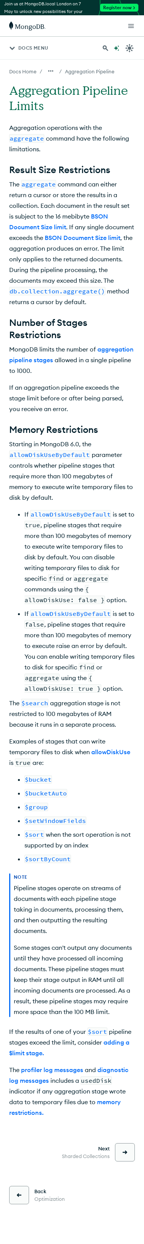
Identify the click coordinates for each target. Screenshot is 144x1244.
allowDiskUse (110, 752)
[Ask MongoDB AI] (116, 48)
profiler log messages (52, 1070)
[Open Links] (131, 26)
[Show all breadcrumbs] (50, 71)
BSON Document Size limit (82, 237)
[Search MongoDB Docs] (105, 48)
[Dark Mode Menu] (129, 48)
